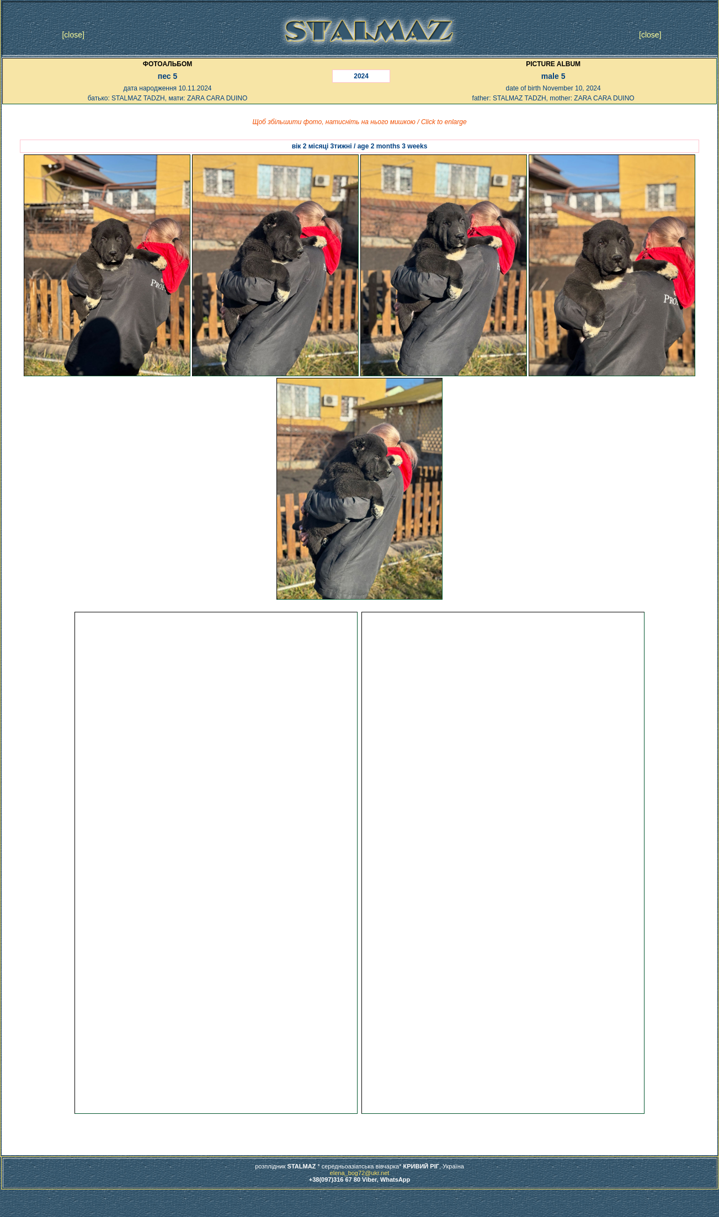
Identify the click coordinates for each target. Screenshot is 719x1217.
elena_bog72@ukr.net (360, 1173)
